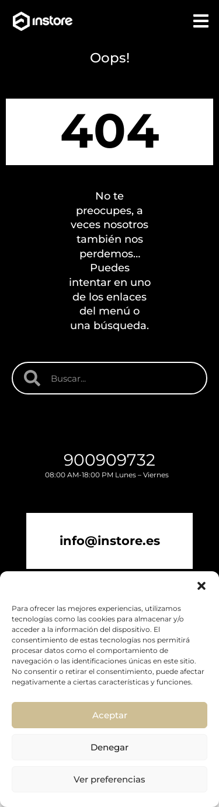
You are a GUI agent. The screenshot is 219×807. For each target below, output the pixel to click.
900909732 (109, 460)
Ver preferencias (109, 779)
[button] (201, 586)
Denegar (109, 747)
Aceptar (109, 715)
